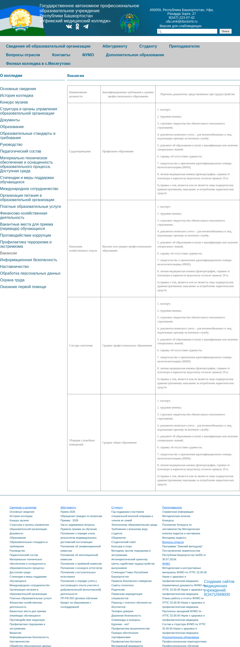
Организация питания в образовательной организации (27, 197)
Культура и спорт (121, 546)
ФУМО (88, 55)
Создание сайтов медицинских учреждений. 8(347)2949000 (219, 588)
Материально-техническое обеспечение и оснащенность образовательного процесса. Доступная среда (26, 164)
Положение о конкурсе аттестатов (81, 568)
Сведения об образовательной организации (48, 46)
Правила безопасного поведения (131, 580)
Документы (10, 120)
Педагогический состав (20, 151)
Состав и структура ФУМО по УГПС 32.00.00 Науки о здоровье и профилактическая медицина (184, 628)
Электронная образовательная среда (134, 524)
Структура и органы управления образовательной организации (28, 111)
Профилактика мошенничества (130, 628)
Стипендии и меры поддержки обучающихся (27, 180)
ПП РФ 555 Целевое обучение (78, 598)
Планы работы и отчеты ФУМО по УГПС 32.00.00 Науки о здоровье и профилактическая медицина (183, 602)
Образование (12, 127)
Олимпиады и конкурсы (125, 619)
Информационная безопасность (28, 260)
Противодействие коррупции (25, 235)
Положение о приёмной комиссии (81, 563)
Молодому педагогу (174, 537)
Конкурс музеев (14, 102)
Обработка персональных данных (30, 273)
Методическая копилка (176, 516)
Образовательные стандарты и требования (27, 135)
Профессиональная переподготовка (184, 641)
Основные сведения (18, 89)
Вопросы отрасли (23, 55)
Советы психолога (122, 585)
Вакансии (8, 253)
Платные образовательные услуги (30, 206)
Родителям (118, 589)
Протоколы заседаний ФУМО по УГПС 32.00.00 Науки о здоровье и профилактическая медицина (183, 615)
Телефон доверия (122, 611)
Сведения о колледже (23, 507)
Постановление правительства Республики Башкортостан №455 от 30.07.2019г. (184, 555)
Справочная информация (177, 511)
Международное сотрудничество (29, 189)
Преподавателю (184, 46)
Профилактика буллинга (126, 641)
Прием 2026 (67, 511)
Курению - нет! (120, 624)
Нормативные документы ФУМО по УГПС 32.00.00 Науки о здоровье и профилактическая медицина (183, 589)
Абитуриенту (114, 46)
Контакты (61, 55)
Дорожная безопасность (126, 615)
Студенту (148, 46)
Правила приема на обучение (78, 529)
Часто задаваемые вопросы (77, 524)
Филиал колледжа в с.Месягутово (38, 64)
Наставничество (14, 267)
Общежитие (118, 537)
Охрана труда (12, 280)
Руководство (11, 144)
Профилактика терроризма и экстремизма (26, 244)
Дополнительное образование (135, 55)
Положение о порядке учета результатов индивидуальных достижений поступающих (78, 537)
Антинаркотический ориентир (129, 559)
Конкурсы (168, 520)
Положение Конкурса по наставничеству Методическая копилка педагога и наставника (181, 529)
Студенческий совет (123, 542)
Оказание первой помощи (23, 287)
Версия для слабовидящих (185, 26)
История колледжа (16, 95)
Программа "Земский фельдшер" (182, 546)
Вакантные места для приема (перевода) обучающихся (26, 226)
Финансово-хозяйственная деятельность (23, 215)
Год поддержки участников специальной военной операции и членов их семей (132, 516)
